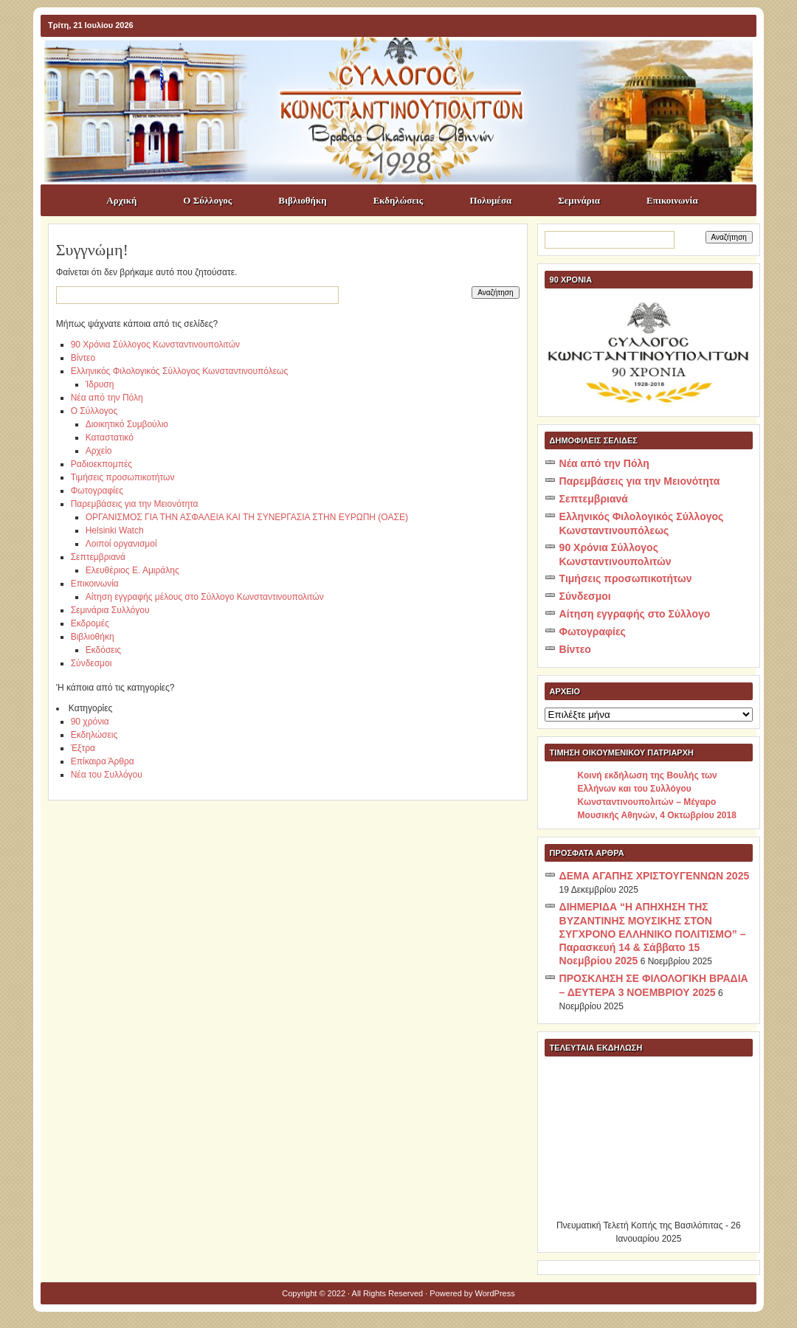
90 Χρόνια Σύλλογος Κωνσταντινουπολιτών (155, 344)
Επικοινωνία (672, 200)
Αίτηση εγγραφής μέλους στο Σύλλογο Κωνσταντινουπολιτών (205, 597)
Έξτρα (83, 748)
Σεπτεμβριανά (98, 557)
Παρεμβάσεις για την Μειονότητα (135, 504)
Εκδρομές (90, 623)
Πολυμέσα (490, 200)
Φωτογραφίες (97, 490)
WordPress (495, 1293)
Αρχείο (99, 451)
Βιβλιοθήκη (302, 200)
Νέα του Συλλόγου (106, 775)
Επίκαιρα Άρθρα (102, 761)
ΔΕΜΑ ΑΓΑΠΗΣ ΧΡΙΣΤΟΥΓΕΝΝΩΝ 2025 (654, 876)
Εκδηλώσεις (398, 200)
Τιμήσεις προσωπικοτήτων (123, 477)
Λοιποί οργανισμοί (121, 544)
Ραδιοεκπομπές (101, 464)
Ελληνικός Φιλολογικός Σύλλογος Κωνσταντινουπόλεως (180, 371)
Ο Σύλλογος (207, 200)
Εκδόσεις (103, 650)
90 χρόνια (90, 721)
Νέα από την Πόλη (107, 397)
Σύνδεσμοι (91, 663)
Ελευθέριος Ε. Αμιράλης (132, 570)
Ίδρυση (100, 384)
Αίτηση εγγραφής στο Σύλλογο (635, 614)
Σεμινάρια (579, 200)
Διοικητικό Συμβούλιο (127, 424)
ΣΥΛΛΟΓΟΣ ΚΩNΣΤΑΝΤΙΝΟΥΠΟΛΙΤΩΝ (405, 63)
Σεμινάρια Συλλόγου (110, 610)
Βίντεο (83, 358)
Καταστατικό (110, 437)
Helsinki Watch (115, 530)
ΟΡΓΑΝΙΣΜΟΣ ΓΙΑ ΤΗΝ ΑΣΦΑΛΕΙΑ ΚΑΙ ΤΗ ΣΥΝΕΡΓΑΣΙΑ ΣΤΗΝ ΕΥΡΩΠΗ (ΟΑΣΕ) (247, 517)
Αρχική (121, 200)
